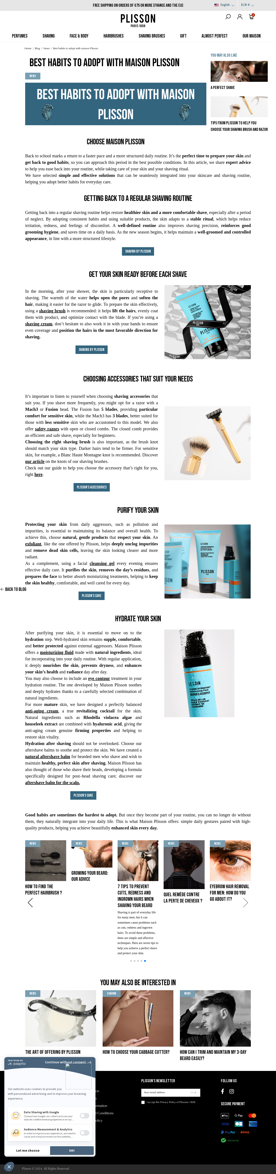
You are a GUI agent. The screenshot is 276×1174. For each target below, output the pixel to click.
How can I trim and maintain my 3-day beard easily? (213, 1055)
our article (34, 461)
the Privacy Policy (166, 1102)
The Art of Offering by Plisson (52, 1052)
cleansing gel (102, 563)
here (38, 474)
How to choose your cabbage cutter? (136, 1052)
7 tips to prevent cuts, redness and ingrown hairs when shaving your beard (136, 895)
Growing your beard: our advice (89, 876)
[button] (131, 961)
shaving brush (52, 310)
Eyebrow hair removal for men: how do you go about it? (229, 892)
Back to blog (13, 589)
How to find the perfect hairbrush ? (43, 889)
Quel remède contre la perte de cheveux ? (183, 897)
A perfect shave (223, 87)
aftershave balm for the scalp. (52, 782)
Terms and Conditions (97, 1113)
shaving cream (38, 323)
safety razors (47, 428)
